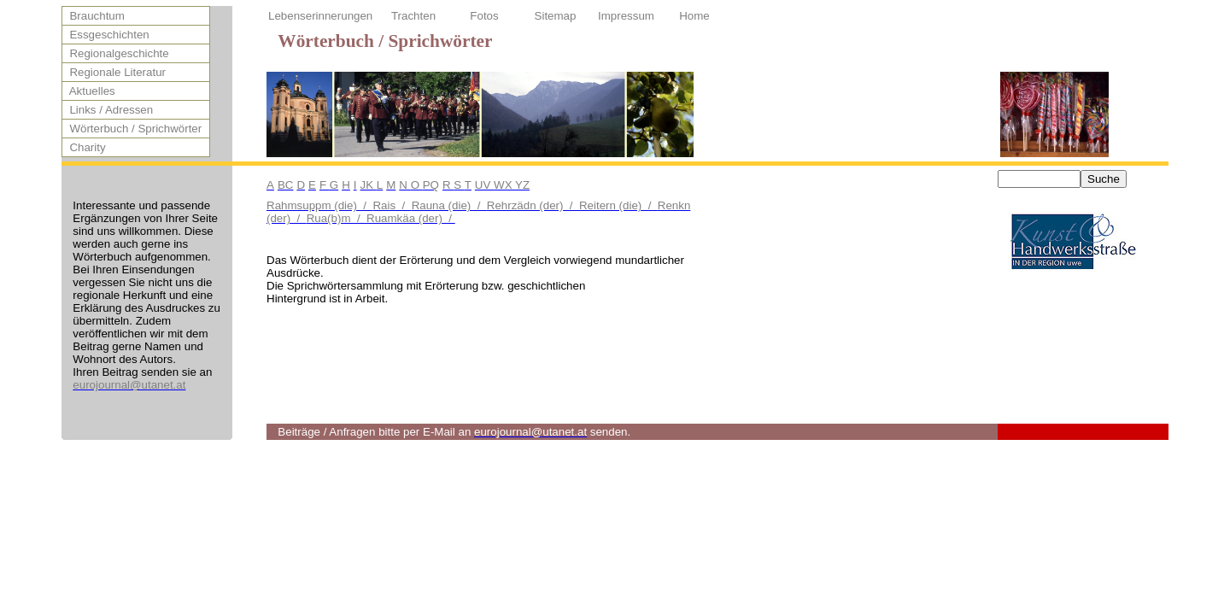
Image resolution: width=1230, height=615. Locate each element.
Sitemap (556, 15)
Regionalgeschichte (116, 53)
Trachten (413, 15)
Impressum (626, 15)
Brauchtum (94, 15)
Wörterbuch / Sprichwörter (132, 128)
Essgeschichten (106, 34)
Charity (84, 147)
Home (694, 15)
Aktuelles (89, 91)
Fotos (484, 15)
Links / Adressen (108, 109)
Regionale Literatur (114, 72)
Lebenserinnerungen (320, 15)
